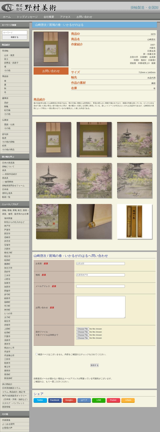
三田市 (7, 359)
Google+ (69, 404)
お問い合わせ (84, 16)
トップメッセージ (27, 16)
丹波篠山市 (9, 355)
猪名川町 (8, 252)
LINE (99, 404)
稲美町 (7, 260)
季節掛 (5, 76)
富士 (6, 59)
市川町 (7, 306)
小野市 (7, 279)
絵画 (4, 145)
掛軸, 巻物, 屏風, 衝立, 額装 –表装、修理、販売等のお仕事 (15, 212)
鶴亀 (6, 106)
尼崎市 (7, 237)
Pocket (113, 404)
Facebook (55, 404)
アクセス (65, 16)
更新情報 (6, 407)
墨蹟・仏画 (9, 124)
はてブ (84, 404)
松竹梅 (7, 110)
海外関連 (8, 218)
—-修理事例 (7, 182)
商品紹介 (6, 45)
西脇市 (7, 291)
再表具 (5, 178)
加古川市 (8, 268)
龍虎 (4, 138)
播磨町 (7, 264)
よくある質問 (8, 424)
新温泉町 (8, 378)
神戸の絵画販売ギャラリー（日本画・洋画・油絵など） (15, 397)
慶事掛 (5, 98)
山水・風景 (9, 55)
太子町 (7, 317)
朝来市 (7, 363)
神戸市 (7, 226)
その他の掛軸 (8, 142)
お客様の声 (7, 428)
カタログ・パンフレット (13, 403)
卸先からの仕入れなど (14, 222)
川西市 (7, 249)
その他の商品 (8, 149)
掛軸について (8, 166)
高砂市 (7, 271)
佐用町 (7, 332)
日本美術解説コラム (11, 388)
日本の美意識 (8, 163)
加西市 (7, 287)
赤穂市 (7, 325)
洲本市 (7, 344)
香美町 (7, 374)
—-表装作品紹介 (9, 174)
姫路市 (7, 298)
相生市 (7, 321)
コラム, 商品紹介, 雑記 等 (13, 392)
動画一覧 (6, 197)
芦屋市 (7, 230)
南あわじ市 (9, 348)
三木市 (7, 275)
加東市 (7, 283)
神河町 (7, 310)
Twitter (40, 404)
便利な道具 (7, 193)
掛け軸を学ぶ (8, 157)
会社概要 (49, 16)
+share (128, 404)
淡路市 (7, 340)
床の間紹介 (7, 384)
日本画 (5, 189)
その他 (7, 70)
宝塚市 (7, 245)
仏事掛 (5, 120)
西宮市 (7, 233)
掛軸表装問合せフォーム (13, 185)
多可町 (7, 294)
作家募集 (6, 420)
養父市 (7, 367)
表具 (4, 170)
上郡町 (7, 329)
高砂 (6, 102)
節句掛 (5, 134)
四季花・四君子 (11, 63)
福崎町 (7, 302)
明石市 (7, 256)
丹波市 (7, 351)
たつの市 (8, 313)
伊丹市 (7, 241)
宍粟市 (7, 336)
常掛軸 (5, 51)
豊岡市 (7, 370)
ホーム (7, 16)
